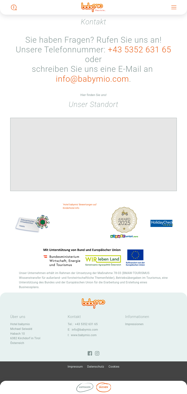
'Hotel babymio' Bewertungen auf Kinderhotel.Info (80, 206)
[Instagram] (97, 353)
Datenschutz (95, 366)
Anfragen (85, 387)
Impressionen (134, 324)
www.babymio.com (84, 335)
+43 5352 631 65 (139, 49)
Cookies (113, 366)
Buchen (103, 387)
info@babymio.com (92, 79)
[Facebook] (90, 353)
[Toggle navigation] (174, 7)
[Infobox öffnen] (14, 7)
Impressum (75, 366)
